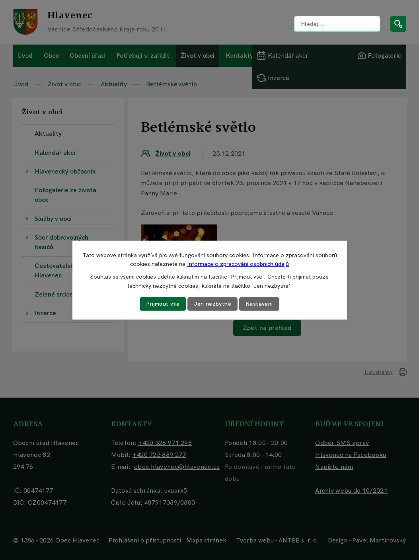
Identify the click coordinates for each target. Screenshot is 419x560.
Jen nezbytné (212, 303)
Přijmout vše (162, 303)
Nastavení (259, 303)
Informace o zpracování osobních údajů (238, 263)
